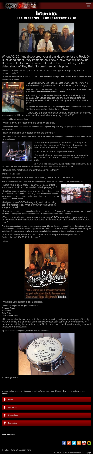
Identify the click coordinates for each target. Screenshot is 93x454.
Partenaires (12, 423)
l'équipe (88, 453)
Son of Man (6, 311)
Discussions (13, 415)
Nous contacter (8, 435)
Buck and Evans (8, 308)
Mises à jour (13, 407)
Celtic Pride (6, 313)
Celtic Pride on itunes (10, 316)
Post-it (10, 399)
